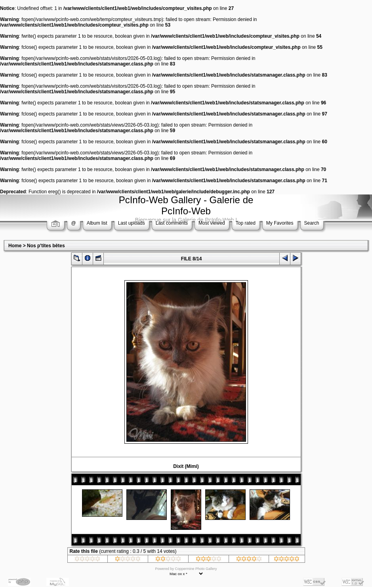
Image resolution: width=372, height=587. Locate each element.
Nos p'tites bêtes (46, 245)
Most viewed (211, 223)
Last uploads (131, 223)
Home (14, 245)
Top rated (246, 223)
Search (311, 223)
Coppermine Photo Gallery (196, 569)
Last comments (172, 223)
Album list (97, 223)
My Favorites (280, 223)
